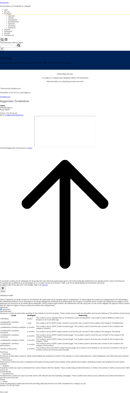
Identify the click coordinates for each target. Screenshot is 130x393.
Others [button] (2, 380)
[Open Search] (2, 40)
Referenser (8, 31)
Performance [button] (5, 358)
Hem (6, 10)
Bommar (11, 23)
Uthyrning (11, 25)
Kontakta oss (9, 35)
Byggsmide (4, 3)
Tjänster (7, 29)
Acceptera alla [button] (5, 285)
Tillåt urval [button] (37, 285)
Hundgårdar (12, 20)
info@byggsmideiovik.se (14, 115)
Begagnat (12, 27)
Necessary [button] (4, 307)
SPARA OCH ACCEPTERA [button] (10, 385)
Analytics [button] (3, 364)
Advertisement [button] (5, 372)
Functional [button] (4, 352)
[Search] (19, 45)
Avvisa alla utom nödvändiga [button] (22, 285)
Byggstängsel (13, 22)
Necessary (6, 309)
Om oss (7, 12)
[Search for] (8, 46)
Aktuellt (7, 33)
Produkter (7, 14)
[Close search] (2, 49)
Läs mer (45, 285)
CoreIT (29, 148)
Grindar (11, 18)
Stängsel (11, 16)
